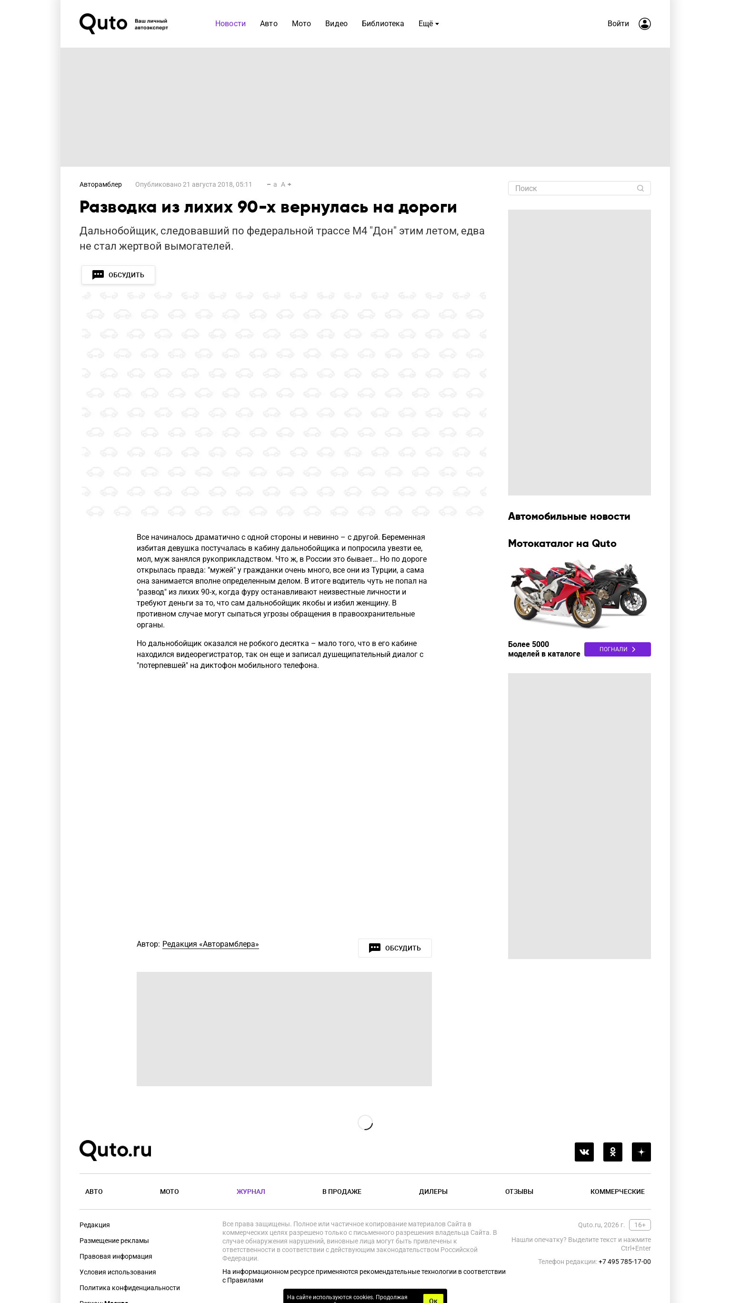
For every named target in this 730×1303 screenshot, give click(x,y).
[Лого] (125, 23)
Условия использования (118, 1272)
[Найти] (640, 188)
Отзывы (519, 1191)
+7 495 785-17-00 (625, 1261)
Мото (169, 1191)
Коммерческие (617, 1191)
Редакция (95, 1225)
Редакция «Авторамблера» (210, 944)
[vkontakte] (584, 1152)
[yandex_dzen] (641, 1152)
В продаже (341, 1191)
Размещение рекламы (114, 1240)
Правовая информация (116, 1256)
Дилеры (433, 1191)
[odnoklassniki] (612, 1152)
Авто (94, 1191)
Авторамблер (101, 184)
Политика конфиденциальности (130, 1288)
